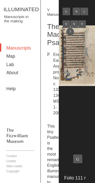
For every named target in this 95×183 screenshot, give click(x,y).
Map (10, 56)
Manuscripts (18, 48)
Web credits (14, 166)
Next (82, 24)
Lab (10, 64)
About (12, 72)
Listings (74, 24)
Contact (11, 156)
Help (11, 88)
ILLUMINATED (21, 9)
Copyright (12, 171)
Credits (11, 161)
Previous (66, 24)
